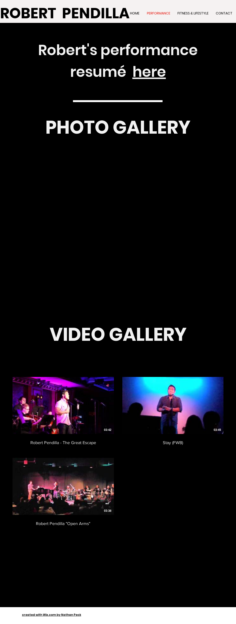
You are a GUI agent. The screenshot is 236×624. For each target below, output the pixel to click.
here (149, 72)
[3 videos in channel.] (118, 452)
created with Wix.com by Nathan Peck (51, 615)
